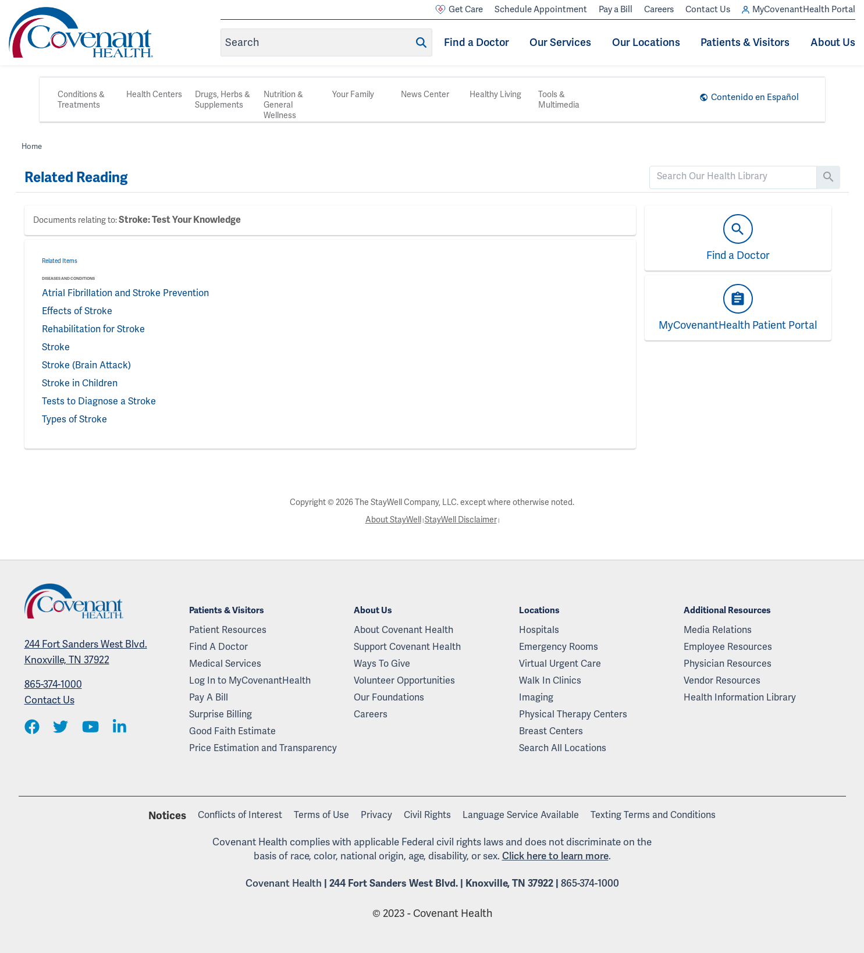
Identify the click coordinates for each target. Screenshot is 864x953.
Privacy (376, 815)
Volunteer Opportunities (404, 680)
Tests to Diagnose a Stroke (99, 401)
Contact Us (707, 9)
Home (32, 146)
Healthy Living (495, 94)
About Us (832, 42)
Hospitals (539, 630)
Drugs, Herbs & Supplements (222, 99)
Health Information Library (740, 697)
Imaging (536, 697)
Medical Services (225, 663)
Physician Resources (727, 663)
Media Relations (718, 630)
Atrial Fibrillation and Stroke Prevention (125, 293)
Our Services (560, 42)
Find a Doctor (476, 42)
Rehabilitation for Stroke (93, 329)
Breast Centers (551, 731)
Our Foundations (389, 697)
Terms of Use (321, 815)
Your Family (353, 94)
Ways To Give (382, 663)
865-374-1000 (53, 684)
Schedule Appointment (541, 9)
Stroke (56, 347)
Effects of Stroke (77, 311)
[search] (733, 176)
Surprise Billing (220, 714)
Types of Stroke (74, 419)
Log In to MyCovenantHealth (250, 680)
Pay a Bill (615, 9)
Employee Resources (728, 647)
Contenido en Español (755, 97)
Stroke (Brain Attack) (86, 365)
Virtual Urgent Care (560, 663)
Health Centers (154, 94)
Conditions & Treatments (81, 99)
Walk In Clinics (550, 680)
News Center (425, 94)
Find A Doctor (218, 647)
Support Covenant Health (407, 647)
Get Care (459, 9)
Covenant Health (284, 883)
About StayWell (393, 519)
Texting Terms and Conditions (653, 815)
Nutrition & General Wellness (283, 104)
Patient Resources (227, 630)
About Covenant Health (403, 630)
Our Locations (646, 42)
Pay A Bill (208, 697)
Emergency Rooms (558, 647)
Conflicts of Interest (240, 815)
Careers (659, 9)
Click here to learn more (555, 855)
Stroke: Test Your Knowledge (180, 220)
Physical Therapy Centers (573, 714)
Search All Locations (562, 748)
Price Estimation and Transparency (263, 748)
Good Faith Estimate (232, 731)
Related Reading (75, 177)
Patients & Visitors (745, 42)
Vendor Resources (722, 680)
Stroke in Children (80, 383)
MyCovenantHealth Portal (798, 9)
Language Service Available (521, 815)
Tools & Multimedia (558, 99)
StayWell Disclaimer (461, 519)
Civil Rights (427, 815)
